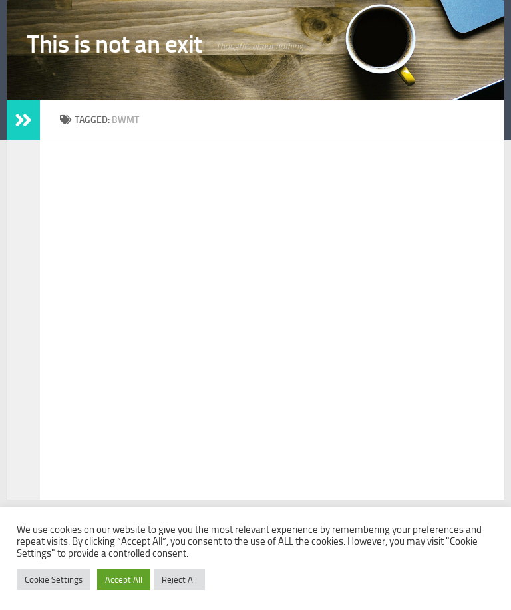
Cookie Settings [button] (54, 580)
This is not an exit (114, 44)
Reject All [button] (179, 580)
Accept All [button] (123, 580)
